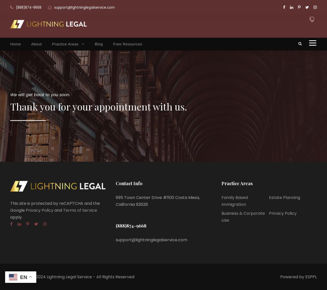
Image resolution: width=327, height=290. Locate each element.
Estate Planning (284, 197)
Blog (99, 44)
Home (15, 44)
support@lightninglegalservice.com (84, 7)
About (36, 44)
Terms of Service (80, 210)
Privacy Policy (39, 210)
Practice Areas (65, 44)
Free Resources (127, 44)
